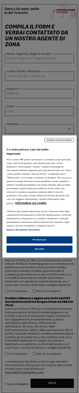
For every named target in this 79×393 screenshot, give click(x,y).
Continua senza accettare (59, 140)
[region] (39, 196)
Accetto (39, 249)
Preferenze (39, 240)
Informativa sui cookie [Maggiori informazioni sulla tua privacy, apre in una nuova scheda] (31, 203)
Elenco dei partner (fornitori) (23, 230)
